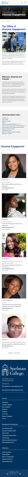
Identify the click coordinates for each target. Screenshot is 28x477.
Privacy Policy (5, 437)
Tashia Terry (4, 339)
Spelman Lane (5, 64)
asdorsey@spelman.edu (8, 187)
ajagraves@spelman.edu (8, 227)
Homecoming (5, 119)
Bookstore (4, 409)
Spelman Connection (7, 459)
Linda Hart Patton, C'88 (7, 300)
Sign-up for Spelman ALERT (9, 430)
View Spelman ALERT (7, 428)
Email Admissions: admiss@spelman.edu (12, 386)
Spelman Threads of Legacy (8, 128)
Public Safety (5, 433)
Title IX (4, 418)
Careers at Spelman (7, 416)
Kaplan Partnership (6, 121)
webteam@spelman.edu (8, 442)
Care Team (5, 414)
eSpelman (4, 411)
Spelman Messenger (7, 461)
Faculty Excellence (6, 452)
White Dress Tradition (7, 133)
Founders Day (5, 117)
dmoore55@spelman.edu (8, 268)
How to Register (6, 407)
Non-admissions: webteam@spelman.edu (12, 390)
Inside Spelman (6, 454)
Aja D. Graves (5, 219)
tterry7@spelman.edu (7, 346)
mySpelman (5, 402)
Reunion (4, 122)
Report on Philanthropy (8, 456)
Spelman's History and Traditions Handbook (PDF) (13, 127)
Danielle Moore (5, 258)
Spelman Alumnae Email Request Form (10, 124)
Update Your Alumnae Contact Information (11, 132)
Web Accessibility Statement (9, 440)
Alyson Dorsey (5, 179)
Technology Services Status (9, 435)
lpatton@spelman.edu (7, 308)
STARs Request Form (6, 130)
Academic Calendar (7, 404)
